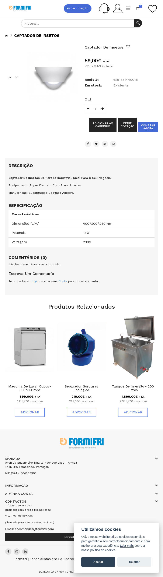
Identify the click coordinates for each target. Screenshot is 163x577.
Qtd (88, 99)
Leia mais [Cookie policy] (127, 545)
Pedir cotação (77, 8)
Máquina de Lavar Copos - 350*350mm (30, 388)
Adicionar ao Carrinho (103, 125)
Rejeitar (134, 561)
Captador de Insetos (36, 35)
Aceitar (98, 561)
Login (34, 281)
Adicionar (30, 412)
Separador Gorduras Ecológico (81, 388)
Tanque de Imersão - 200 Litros (133, 388)
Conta (63, 281)
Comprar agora (148, 127)
